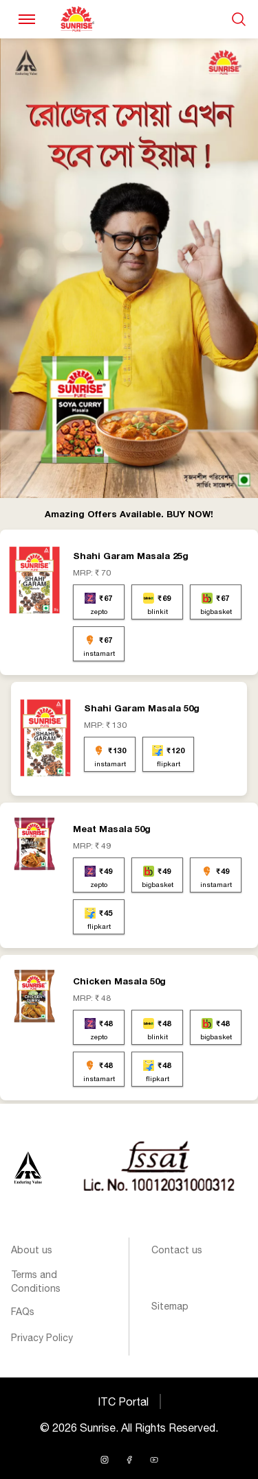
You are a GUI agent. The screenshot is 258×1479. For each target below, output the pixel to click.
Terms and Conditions (36, 1281)
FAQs (22, 1311)
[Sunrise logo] (28, 1167)
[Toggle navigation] (27, 19)
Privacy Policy (42, 1337)
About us (31, 1249)
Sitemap (170, 1306)
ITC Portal (123, 1401)
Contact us (176, 1249)
